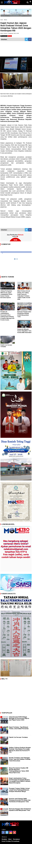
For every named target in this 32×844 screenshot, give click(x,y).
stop (9, 36)
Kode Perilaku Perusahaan (10, 841)
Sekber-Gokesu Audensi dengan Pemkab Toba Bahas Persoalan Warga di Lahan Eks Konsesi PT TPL (20, 750)
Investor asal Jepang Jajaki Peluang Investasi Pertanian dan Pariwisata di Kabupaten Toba (20, 800)
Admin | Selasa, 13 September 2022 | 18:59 (9, 33)
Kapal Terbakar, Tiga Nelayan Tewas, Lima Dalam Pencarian (19, 727)
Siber (10, 839)
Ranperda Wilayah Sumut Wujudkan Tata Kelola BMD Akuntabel (24, 330)
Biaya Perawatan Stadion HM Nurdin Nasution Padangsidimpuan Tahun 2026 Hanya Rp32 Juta (19, 770)
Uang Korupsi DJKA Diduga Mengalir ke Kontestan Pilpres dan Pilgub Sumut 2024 (19, 718)
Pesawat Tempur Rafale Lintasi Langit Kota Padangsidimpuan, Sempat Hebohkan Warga (19, 790)
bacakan (4, 36)
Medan (5, 19)
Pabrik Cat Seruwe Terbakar (18, 737)
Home (1, 19)
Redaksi (4, 839)
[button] (30, 1)
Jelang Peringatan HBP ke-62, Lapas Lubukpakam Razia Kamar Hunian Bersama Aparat (6, 294)
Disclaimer (16, 839)
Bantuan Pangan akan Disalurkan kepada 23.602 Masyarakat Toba (20, 809)
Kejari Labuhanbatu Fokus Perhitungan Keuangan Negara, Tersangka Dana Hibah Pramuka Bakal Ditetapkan (19, 780)
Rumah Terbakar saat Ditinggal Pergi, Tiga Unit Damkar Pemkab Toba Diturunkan (19, 759)
